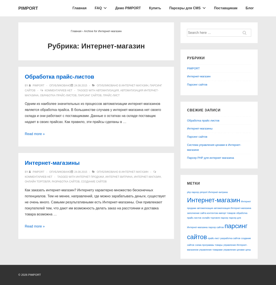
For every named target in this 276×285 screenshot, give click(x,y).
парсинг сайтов (90, 95)
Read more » (35, 134)
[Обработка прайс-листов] (80, 85)
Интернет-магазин (134, 85)
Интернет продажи (90, 176)
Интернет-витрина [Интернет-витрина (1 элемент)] (218, 192)
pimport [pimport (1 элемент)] (204, 192)
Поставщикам (226, 8)
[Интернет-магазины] (80, 171)
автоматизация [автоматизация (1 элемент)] (205, 208)
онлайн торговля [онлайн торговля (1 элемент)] (211, 217)
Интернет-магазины (52, 163)
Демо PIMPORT (128, 8)
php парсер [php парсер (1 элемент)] (193, 192)
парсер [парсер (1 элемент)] (224, 217)
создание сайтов (94, 181)
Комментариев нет (58, 90)
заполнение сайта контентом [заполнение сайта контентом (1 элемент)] (202, 213)
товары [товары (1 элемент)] (219, 245)
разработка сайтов (66, 181)
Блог (250, 8)
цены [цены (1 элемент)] (248, 249)
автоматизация (107, 90)
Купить (155, 8)
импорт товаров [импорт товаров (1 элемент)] (227, 213)
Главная (79, 8)
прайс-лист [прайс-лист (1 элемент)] (214, 238)
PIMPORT (28, 8)
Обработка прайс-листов (59, 76)
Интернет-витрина (119, 176)
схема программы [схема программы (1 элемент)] (204, 245)
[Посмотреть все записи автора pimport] (37, 85)
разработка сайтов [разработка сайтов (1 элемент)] (230, 238)
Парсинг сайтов (197, 84)
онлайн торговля (37, 181)
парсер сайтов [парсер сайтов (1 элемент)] (216, 227)
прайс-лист (111, 95)
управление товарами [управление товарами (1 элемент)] (211, 249)
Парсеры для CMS (188, 7)
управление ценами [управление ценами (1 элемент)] (234, 249)
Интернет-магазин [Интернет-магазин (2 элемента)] (213, 200)
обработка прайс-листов (58, 95)
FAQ (102, 7)
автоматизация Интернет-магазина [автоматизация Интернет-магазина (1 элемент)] (232, 208)
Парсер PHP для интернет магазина (210, 157)
